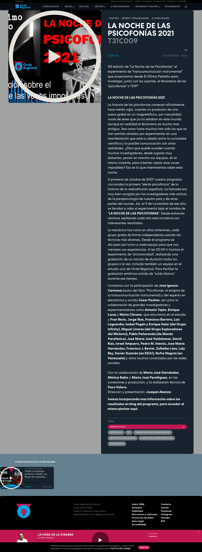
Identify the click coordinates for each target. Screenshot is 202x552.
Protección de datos (143, 517)
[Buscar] (185, 6)
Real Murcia (171, 1)
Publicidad (137, 511)
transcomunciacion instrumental (153, 432)
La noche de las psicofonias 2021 (157, 438)
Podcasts (114, 18)
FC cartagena (181, 1)
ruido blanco (117, 444)
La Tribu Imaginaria (120, 6)
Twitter (165, 507)
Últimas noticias (51, 6)
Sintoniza (137, 507)
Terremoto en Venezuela (143, 1)
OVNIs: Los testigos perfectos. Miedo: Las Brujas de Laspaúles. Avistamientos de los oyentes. (36, 474)
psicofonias (116, 432)
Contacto (166, 504)
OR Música (153, 536)
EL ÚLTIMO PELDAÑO (161, 18)
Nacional (84, 6)
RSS (163, 521)
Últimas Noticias (159, 1)
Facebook (166, 511)
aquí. (134, 409)
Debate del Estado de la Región (122, 1)
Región (68, 6)
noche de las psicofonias (122, 438)
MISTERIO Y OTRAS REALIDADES (135, 18)
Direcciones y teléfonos (144, 514)
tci (129, 432)
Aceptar (144, 547)
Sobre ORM (138, 504)
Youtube (165, 517)
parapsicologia (147, 427)
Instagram (166, 514)
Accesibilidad (139, 524)
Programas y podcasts (146, 6)
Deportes (99, 6)
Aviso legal (138, 521)
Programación (172, 6)
